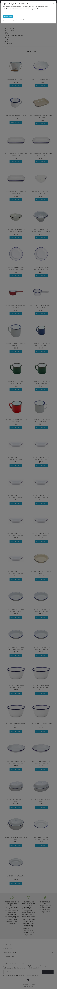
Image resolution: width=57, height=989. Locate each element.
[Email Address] (17, 13)
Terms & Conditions (21, 20)
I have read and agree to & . (19, 20)
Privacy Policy (31, 20)
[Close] (53, 4)
